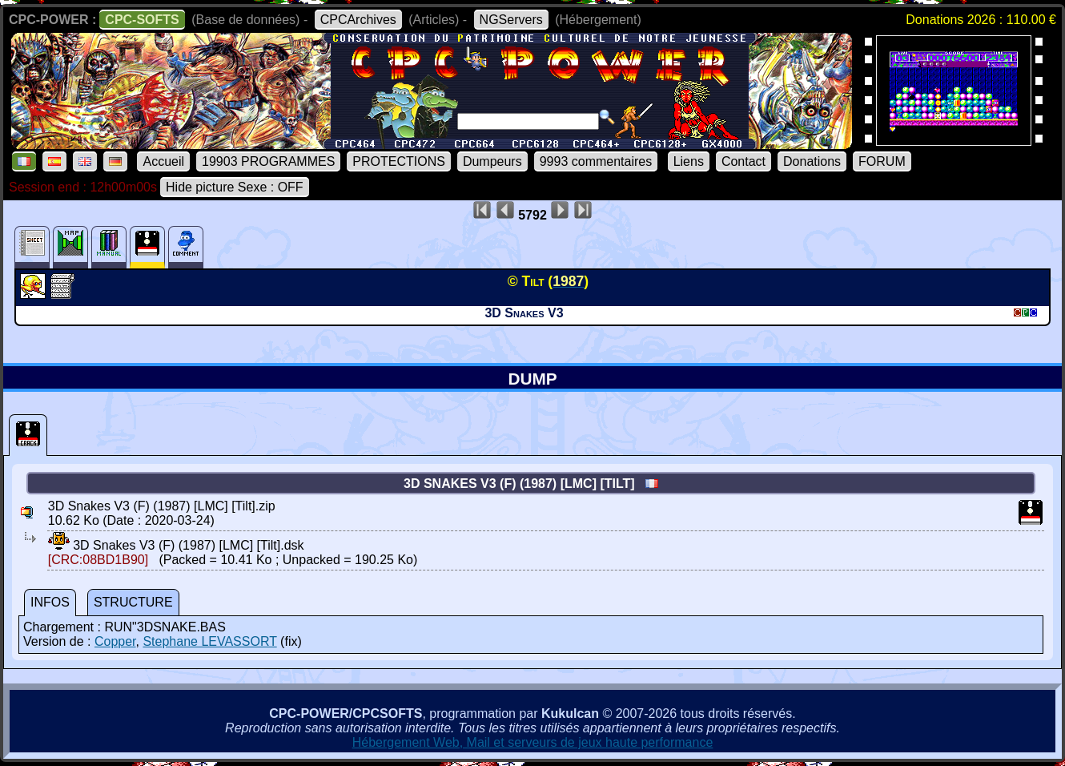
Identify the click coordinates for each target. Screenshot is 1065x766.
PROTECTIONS (398, 161)
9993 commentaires (596, 161)
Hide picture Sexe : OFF (234, 187)
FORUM (882, 161)
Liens (688, 161)
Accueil (163, 161)
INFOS (50, 602)
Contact (743, 161)
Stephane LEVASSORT (209, 641)
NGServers (511, 19)
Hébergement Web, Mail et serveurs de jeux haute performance (532, 742)
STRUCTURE (133, 602)
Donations (812, 161)
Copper (115, 641)
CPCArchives (358, 19)
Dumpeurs (492, 161)
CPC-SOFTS (142, 19)
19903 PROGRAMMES (268, 161)
